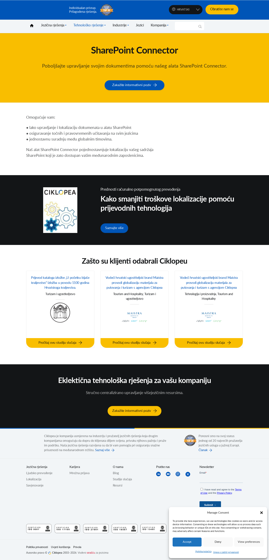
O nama (118, 465)
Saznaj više (102, 449)
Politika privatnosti (37, 546)
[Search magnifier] (200, 27)
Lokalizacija (33, 478)
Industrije (120, 25)
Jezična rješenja (52, 25)
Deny (218, 542)
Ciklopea (46, 10)
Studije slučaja (122, 478)
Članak (203, 449)
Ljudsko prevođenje (39, 472)
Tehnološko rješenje (88, 25)
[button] (261, 513)
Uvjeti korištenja (60, 546)
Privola (77, 546)
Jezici (140, 25)
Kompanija (158, 25)
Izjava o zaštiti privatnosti (226, 552)
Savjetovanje (35, 484)
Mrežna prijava (79, 472)
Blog (116, 472)
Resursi (117, 484)
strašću (91, 551)
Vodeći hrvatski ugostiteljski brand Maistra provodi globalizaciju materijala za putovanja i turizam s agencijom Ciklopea (134, 287)
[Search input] (188, 26)
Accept (187, 542)
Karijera (74, 465)
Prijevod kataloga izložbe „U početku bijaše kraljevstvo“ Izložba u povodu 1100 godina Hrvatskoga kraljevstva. (60, 287)
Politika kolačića (203, 551)
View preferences (248, 542)
